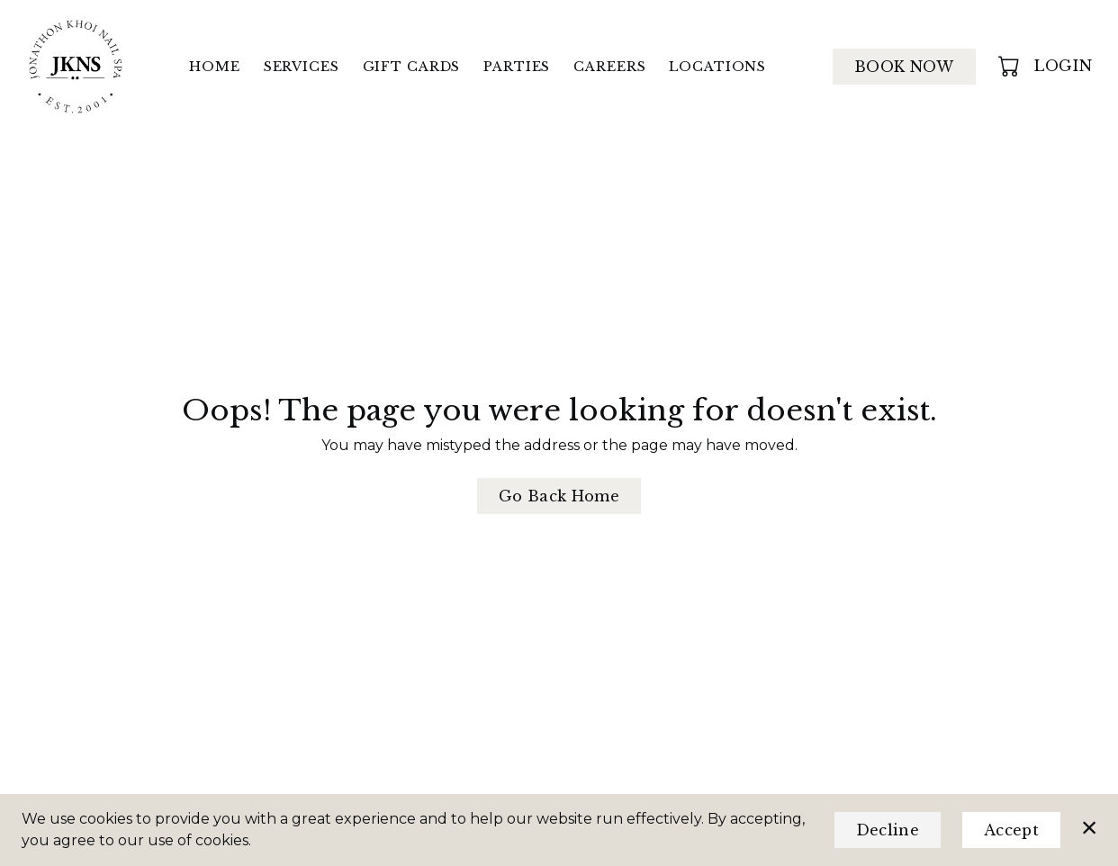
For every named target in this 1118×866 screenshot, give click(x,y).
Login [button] (1063, 66)
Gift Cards (412, 67)
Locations (717, 67)
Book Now (904, 67)
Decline (887, 830)
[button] (1010, 65)
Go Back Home (559, 496)
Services (301, 67)
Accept (1011, 830)
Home (214, 67)
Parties (516, 67)
